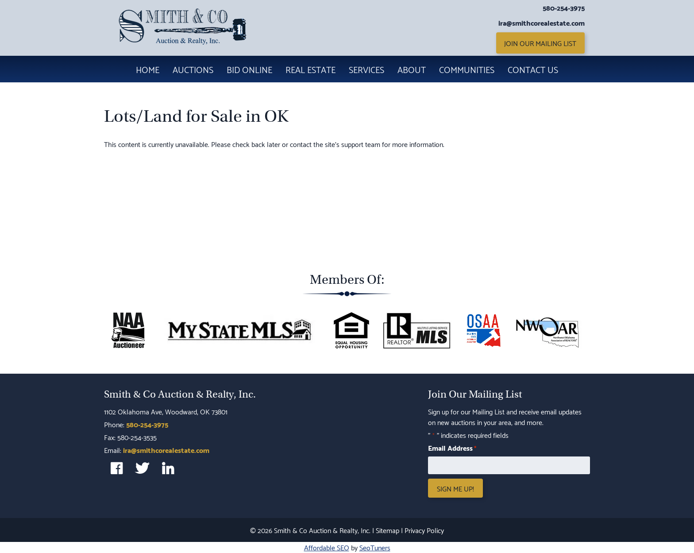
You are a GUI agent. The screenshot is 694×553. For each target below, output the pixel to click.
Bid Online (249, 69)
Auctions (193, 69)
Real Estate (310, 69)
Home (147, 69)
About (411, 69)
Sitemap (387, 530)
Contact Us (533, 69)
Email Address (452, 447)
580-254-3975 (564, 7)
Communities (466, 69)
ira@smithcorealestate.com (541, 22)
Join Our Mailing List (540, 43)
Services (366, 69)
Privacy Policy (424, 530)
